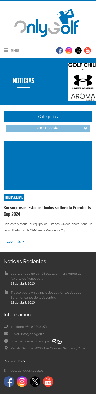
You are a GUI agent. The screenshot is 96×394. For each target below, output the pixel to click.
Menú (11, 50)
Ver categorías (62, 128)
